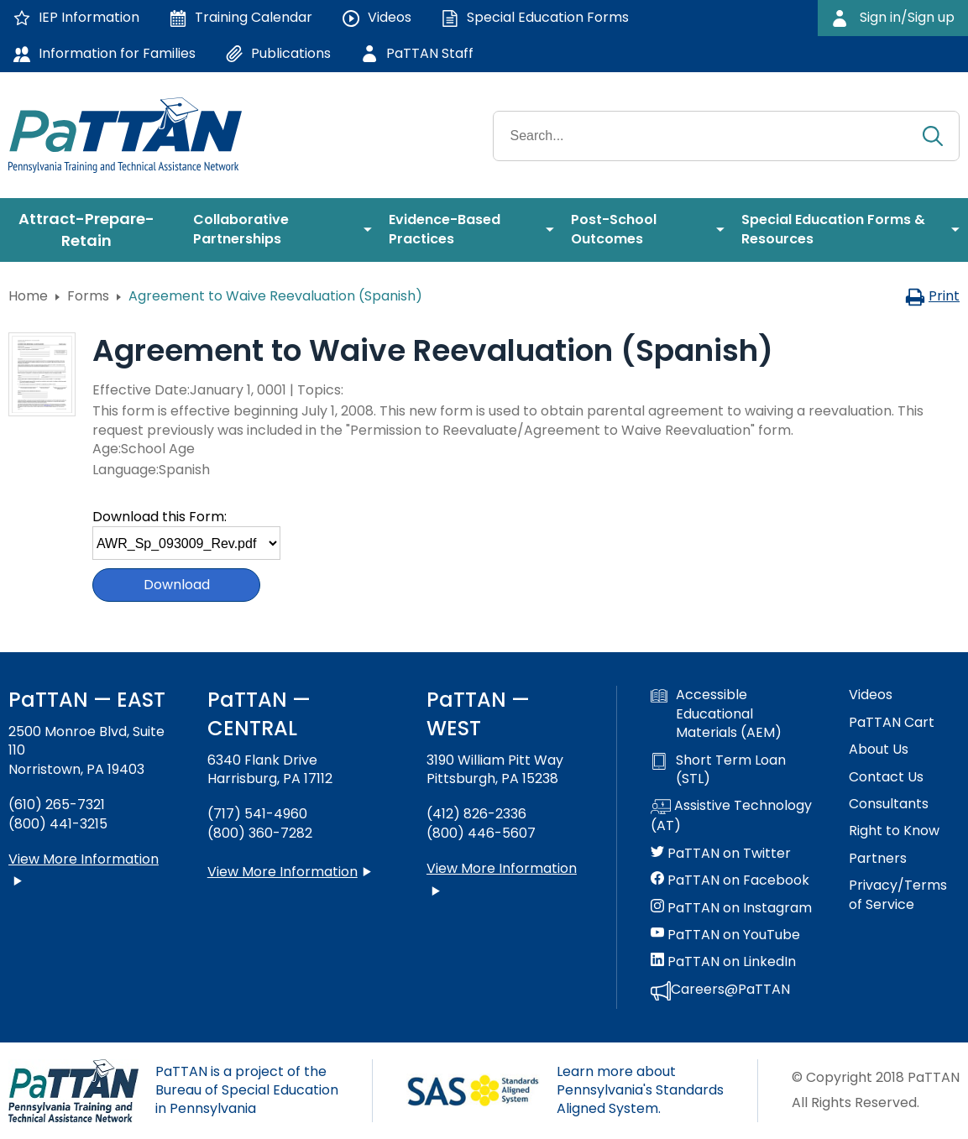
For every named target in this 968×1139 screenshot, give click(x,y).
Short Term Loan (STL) (718, 769)
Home (28, 296)
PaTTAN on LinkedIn (723, 962)
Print (932, 296)
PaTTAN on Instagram (731, 908)
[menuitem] (92, 230)
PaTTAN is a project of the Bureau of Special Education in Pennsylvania (246, 1090)
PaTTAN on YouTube (725, 935)
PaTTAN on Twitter (721, 853)
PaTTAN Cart (891, 722)
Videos (870, 695)
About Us (878, 749)
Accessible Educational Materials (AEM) (716, 714)
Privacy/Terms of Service (898, 894)
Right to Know (894, 831)
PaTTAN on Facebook (730, 880)
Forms (88, 296)
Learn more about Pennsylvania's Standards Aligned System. (640, 1090)
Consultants (889, 804)
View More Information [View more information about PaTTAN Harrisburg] (282, 871)
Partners (878, 858)
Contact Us (886, 777)
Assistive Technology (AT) (731, 816)
